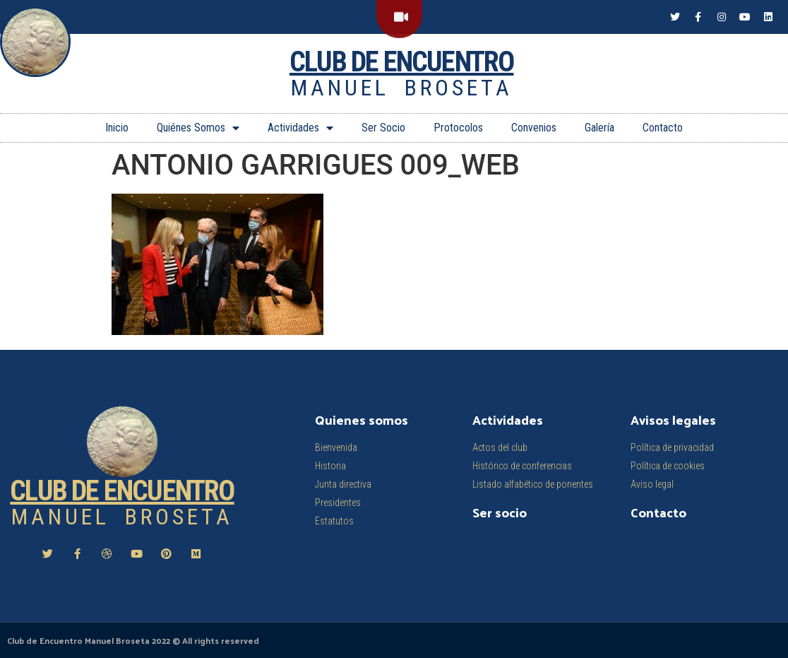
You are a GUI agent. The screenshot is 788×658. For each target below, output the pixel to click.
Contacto (663, 127)
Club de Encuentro (401, 61)
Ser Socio (383, 127)
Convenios (533, 127)
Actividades (300, 128)
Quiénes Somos (198, 128)
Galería (599, 127)
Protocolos (458, 127)
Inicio (117, 127)
